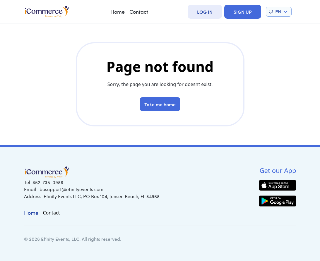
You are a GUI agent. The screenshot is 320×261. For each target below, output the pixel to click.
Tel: (43, 182)
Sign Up (243, 11)
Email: (63, 189)
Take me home (160, 104)
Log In (205, 11)
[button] (279, 12)
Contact (138, 11)
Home (117, 11)
